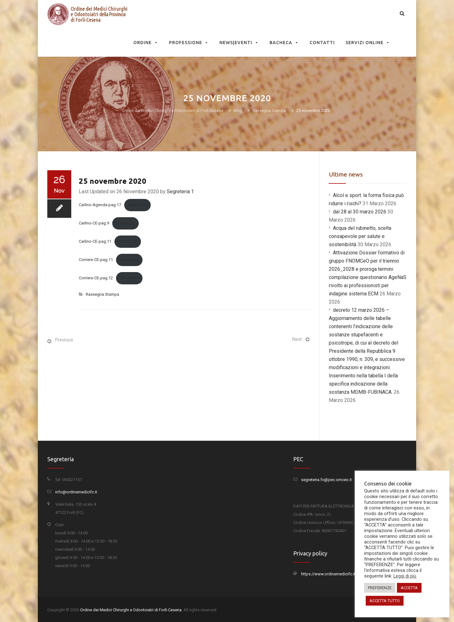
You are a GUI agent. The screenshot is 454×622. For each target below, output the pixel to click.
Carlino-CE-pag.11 (95, 241)
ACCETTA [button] (409, 587)
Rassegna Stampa (102, 294)
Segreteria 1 (180, 192)
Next (297, 339)
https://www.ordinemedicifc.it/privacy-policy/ (342, 574)
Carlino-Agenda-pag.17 (100, 204)
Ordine (145, 42)
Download (137, 204)
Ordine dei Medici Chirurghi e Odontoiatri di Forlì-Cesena (131, 609)
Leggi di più (404, 576)
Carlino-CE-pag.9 (94, 223)
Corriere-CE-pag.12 (96, 278)
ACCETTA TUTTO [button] (385, 600)
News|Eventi (239, 42)
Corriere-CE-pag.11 (96, 259)
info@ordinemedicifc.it (76, 492)
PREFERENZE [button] (380, 587)
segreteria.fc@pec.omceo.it (326, 479)
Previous (64, 340)
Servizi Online (368, 42)
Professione (189, 42)
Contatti (322, 42)
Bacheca (284, 42)
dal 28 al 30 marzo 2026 (359, 212)
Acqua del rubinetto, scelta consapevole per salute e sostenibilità (360, 236)
